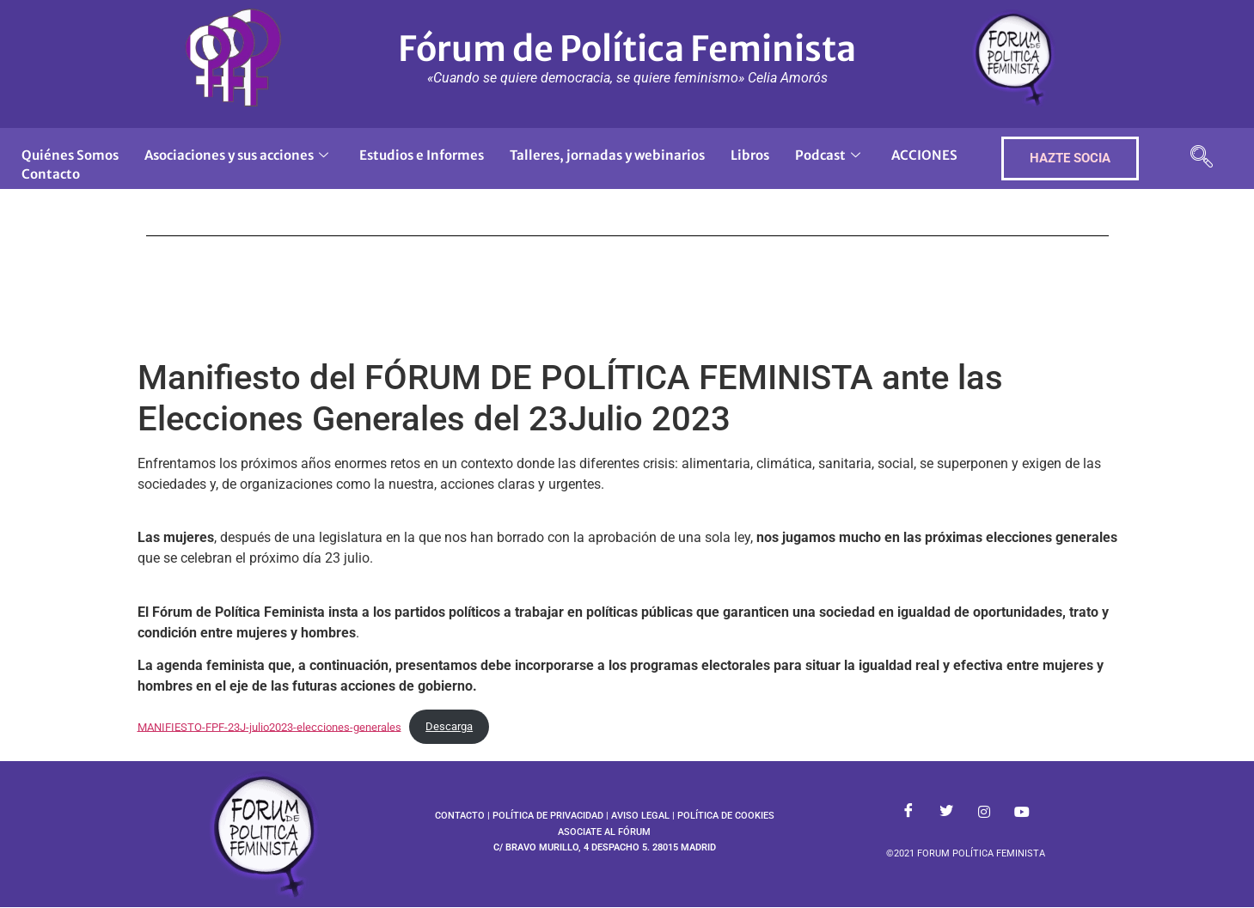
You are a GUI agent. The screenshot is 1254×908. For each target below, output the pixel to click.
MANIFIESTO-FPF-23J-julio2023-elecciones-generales (269, 726)
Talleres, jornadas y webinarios (607, 155)
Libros (750, 155)
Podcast (827, 155)
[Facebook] (908, 813)
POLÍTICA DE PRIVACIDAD (547, 815)
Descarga (449, 726)
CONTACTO (460, 815)
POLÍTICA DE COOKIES (725, 815)
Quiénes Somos (70, 155)
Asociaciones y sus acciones (236, 155)
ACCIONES (924, 155)
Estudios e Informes (421, 155)
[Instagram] (984, 813)
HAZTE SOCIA (1070, 158)
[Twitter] (946, 813)
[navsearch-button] (1201, 158)
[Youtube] (1022, 813)
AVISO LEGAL (640, 815)
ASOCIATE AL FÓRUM (604, 832)
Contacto (50, 174)
